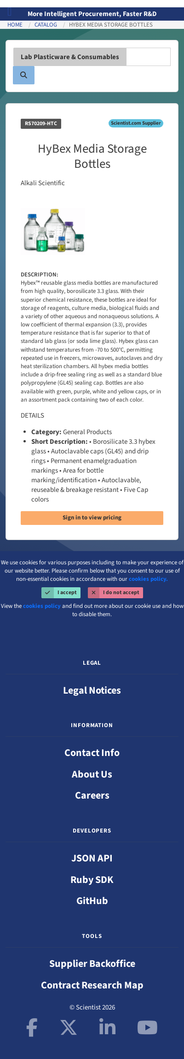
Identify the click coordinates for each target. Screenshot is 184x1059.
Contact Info (92, 752)
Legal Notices (92, 690)
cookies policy (42, 606)
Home (15, 25)
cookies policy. (148, 579)
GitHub (92, 901)
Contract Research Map (92, 985)
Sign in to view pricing (92, 517)
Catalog (45, 25)
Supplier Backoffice (92, 963)
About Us (92, 774)
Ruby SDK (92, 879)
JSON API (92, 858)
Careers (92, 795)
